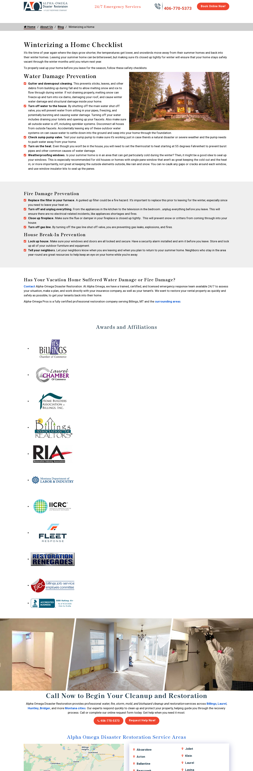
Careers (203, 16)
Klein (188, 755)
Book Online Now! (213, 6)
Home (28, 16)
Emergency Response (171, 18)
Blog (61, 27)
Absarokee (144, 749)
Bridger (45, 708)
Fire (60, 16)
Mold (103, 16)
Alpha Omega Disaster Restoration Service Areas (126, 736)
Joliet (189, 748)
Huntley (33, 708)
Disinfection (125, 16)
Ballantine (143, 763)
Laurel (222, 703)
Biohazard (146, 16)
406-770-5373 (178, 8)
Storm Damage (78, 18)
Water (43, 16)
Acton (141, 756)
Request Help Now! (142, 720)
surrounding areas (167, 301)
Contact (29, 286)
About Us (220, 18)
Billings (211, 703)
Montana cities (75, 708)
